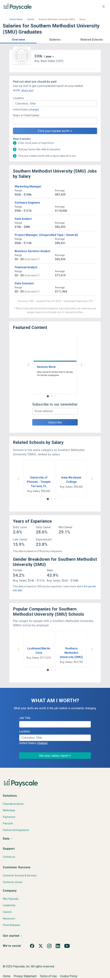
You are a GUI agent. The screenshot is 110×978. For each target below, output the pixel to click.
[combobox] (55, 103)
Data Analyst (23, 218)
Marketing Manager (28, 186)
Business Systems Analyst (32, 251)
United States (16, 19)
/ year (48, 56)
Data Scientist (24, 283)
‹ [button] (28, 364)
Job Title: (25, 718)
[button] (18, 39)
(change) (34, 109)
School (30, 19)
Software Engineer (27, 202)
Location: (18, 98)
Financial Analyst (26, 267)
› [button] (81, 364)
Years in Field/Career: (26, 115)
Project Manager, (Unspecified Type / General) (46, 235)
